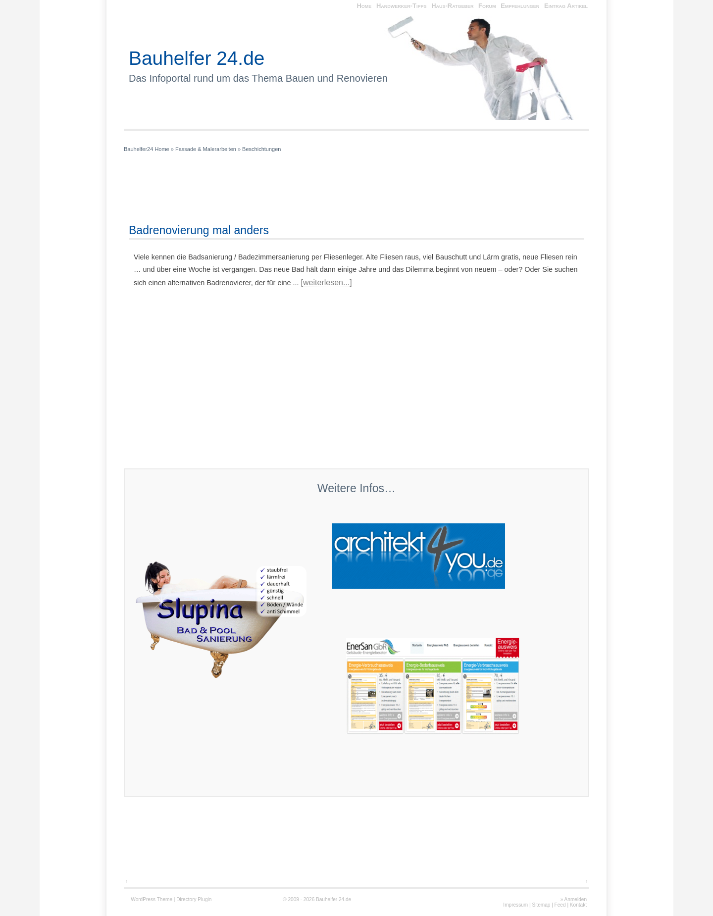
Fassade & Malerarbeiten (205, 149)
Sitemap (541, 905)
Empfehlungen (520, 5)
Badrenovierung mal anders (199, 230)
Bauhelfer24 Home (146, 149)
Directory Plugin (193, 899)
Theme (164, 899)
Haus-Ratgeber (452, 5)
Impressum (515, 905)
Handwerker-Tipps (401, 5)
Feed (560, 905)
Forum (487, 5)
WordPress (143, 899)
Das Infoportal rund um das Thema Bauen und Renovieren (258, 78)
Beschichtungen (261, 149)
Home (363, 5)
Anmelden (575, 899)
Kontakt (578, 905)
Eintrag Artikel (566, 5)
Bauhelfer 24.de (196, 58)
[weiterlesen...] (326, 282)
